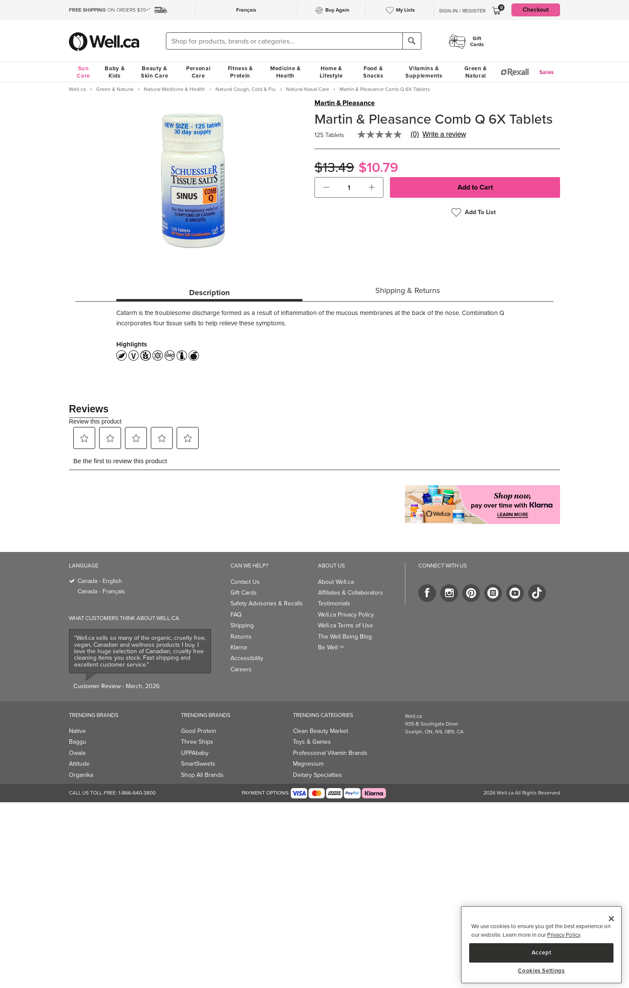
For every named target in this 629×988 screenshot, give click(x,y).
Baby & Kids (115, 72)
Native (77, 731)
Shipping (242, 625)
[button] (326, 187)
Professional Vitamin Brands (330, 752)
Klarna (238, 647)
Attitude (79, 763)
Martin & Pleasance (344, 103)
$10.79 (378, 167)
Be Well (331, 647)
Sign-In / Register (462, 10)
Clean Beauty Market (320, 731)
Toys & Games (312, 741)
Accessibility (246, 658)
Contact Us (245, 581)
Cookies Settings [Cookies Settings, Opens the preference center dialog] (541, 971)
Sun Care (83, 72)
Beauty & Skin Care (154, 72)
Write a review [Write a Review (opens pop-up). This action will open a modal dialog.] (444, 134)
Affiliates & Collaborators (350, 592)
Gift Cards (243, 592)
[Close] (611, 918)
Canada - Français (101, 591)
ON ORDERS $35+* (109, 10)
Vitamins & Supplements (423, 72)
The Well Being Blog (345, 636)
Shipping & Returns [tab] (407, 290)
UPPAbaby (195, 752)
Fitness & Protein (240, 72)
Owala (77, 752)
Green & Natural (475, 72)
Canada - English (100, 581)
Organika (81, 774)
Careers (241, 669)
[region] (541, 945)
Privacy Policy (563, 935)
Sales (546, 72)
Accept (541, 952)
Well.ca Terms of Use (345, 625)
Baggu (77, 741)
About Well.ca (336, 581)
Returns (241, 636)
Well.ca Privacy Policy (346, 614)
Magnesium (308, 763)
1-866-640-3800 (137, 793)
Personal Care (198, 72)
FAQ (236, 614)
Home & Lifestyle (331, 72)
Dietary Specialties (317, 774)
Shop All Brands (202, 774)
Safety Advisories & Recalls (266, 603)
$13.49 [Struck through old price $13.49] (334, 167)
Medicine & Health (285, 72)
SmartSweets (198, 763)
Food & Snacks (373, 72)
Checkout (536, 9)
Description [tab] (209, 292)
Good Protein (198, 731)
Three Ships (197, 741)
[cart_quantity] (349, 187)
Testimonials (334, 603)
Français (246, 10)
